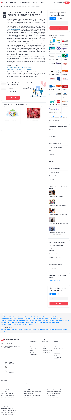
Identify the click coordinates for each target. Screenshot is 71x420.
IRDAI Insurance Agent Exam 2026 (8, 412)
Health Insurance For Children (35, 322)
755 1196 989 (7, 348)
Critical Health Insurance (29, 393)
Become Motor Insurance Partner (7, 405)
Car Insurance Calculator (55, 254)
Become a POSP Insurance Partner (8, 403)
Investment (32, 350)
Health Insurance (10, 120)
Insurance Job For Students (6, 416)
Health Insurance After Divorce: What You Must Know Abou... (57, 197)
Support (42, 2)
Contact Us (56, 341)
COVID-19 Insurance (33, 120)
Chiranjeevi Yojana (26, 331)
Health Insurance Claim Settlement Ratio (26, 318)
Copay (50, 158)
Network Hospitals (53, 140)
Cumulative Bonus (53, 175)
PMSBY (18, 331)
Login (67, 2)
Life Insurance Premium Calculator (54, 399)
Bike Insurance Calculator (55, 257)
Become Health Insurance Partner (8, 406)
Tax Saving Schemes (34, 356)
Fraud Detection (45, 345)
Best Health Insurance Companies (31, 387)
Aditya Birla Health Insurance (44, 329)
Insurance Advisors (25, 2)
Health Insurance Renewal (36, 320)
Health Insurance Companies (56, 318)
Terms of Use (44, 348)
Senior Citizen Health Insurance (62, 320)
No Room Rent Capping (54, 168)
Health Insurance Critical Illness (8, 318)
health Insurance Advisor (42, 318)
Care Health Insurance (17, 329)
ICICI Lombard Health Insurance (59, 329)
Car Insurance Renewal (6, 386)
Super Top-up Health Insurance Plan (9, 320)
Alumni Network (57, 353)
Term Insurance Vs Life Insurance (54, 391)
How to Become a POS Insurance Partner (9, 410)
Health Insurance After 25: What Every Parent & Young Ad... (58, 206)
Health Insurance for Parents (7, 322)
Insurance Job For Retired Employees (8, 417)
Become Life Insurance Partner (7, 408)
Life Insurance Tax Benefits (52, 397)
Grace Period (52, 154)
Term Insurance (33, 348)
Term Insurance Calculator (55, 264)
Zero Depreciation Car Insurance (7, 389)
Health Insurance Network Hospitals (9, 324)
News (12, 5)
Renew (35, 2)
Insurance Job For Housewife (7, 414)
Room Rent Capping (54, 172)
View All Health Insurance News (57, 237)
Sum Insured (52, 165)
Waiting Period (52, 136)
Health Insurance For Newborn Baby (51, 322)
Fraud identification (58, 345)
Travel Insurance (33, 354)
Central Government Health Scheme (39, 331)
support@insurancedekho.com (12, 346)
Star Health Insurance (6, 329)
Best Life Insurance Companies (53, 393)
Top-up (51, 129)
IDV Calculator (4, 391)
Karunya (51, 331)
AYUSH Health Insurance (55, 143)
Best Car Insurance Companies (7, 397)
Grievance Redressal (46, 343)
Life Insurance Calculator (55, 261)
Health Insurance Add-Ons (55, 147)
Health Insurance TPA (23, 320)
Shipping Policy (45, 346)
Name (52, 23)
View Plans (58, 28)
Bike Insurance (33, 343)
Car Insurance (33, 341)
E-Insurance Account (46, 352)
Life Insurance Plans (51, 395)
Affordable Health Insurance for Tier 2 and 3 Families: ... (58, 233)
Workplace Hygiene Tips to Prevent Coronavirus (20, 67)
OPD (50, 150)
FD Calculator (52, 268)
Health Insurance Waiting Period (26, 324)
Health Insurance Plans (15, 316)
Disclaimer (56, 346)
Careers (55, 355)
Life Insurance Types (51, 387)
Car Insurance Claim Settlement (7, 395)
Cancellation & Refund (47, 350)
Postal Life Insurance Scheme (53, 386)
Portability (51, 161)
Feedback (56, 343)
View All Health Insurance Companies (58, 116)
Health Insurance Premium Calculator (55, 249)
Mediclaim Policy (25, 316)
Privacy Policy (45, 341)
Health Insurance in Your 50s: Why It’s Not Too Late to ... (58, 215)
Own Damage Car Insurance (7, 393)
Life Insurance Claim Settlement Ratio (55, 389)
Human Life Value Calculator (56, 245)
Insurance (13, 2)
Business (32, 352)
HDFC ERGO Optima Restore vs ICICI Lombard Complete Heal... (59, 224)
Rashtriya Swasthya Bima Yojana (8, 331)
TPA (50, 133)
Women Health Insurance (21, 322)
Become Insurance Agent (55, 280)
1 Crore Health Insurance (36, 316)
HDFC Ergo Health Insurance (30, 329)
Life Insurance (33, 346)
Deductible (51, 179)
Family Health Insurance (48, 320)
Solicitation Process (58, 351)
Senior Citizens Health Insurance (30, 399)
